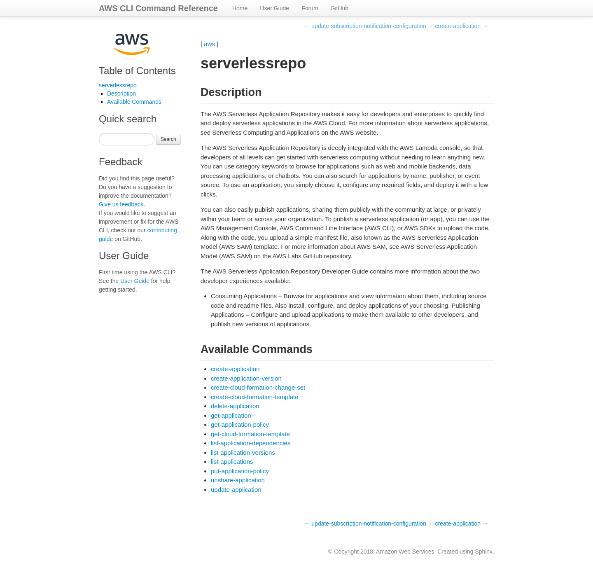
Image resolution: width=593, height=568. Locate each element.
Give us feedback (121, 204)
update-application (236, 489)
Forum (309, 8)
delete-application (235, 405)
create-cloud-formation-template (255, 396)
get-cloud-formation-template (250, 433)
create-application (235, 368)
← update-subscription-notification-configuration (365, 26)
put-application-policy (240, 471)
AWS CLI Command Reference (158, 8)
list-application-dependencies (250, 442)
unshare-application (238, 480)
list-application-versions (243, 452)
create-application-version (246, 378)
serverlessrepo (118, 85)
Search (168, 139)
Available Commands (134, 101)
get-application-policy (240, 424)
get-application (231, 415)
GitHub (340, 8)
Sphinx (484, 551)
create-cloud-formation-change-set (258, 387)
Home (239, 8)
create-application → (461, 26)
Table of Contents (137, 70)
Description (121, 93)
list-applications (232, 461)
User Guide (274, 8)
